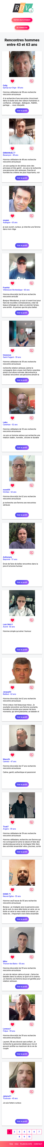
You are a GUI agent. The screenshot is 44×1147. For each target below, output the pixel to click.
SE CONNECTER (22, 28)
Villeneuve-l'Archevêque (13, 290)
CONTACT (38, 1144)
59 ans (18, 357)
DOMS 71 (7, 894)
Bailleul (6, 694)
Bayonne (6, 559)
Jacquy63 (7, 692)
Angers (6, 829)
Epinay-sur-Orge (9, 88)
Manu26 (6, 759)
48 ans (15, 155)
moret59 (6, 490)
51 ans (14, 559)
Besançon (7, 155)
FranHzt (6, 287)
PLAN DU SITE (26, 1144)
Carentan (6, 424)
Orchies (6, 492)
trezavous (7, 355)
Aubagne (6, 222)
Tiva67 (6, 827)
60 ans (27, 290)
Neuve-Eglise (8, 896)
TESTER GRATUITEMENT (22, 20)
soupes (6, 220)
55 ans (18, 896)
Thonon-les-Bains (10, 964)
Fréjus (5, 1031)
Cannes (6, 761)
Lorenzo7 (7, 1029)
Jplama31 (7, 1096)
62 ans (13, 492)
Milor (5, 961)
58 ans (20, 88)
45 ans (15, 1098)
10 (29, 1137)
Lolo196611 (8, 624)
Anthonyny (7, 557)
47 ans (13, 761)
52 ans (15, 424)
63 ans (14, 222)
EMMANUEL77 (9, 153)
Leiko (5, 422)
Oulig (5, 85)
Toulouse (7, 1098)
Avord (5, 627)
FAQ (11, 1144)
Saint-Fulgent (8, 357)
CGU (16, 1144)
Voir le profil (22, 111)
